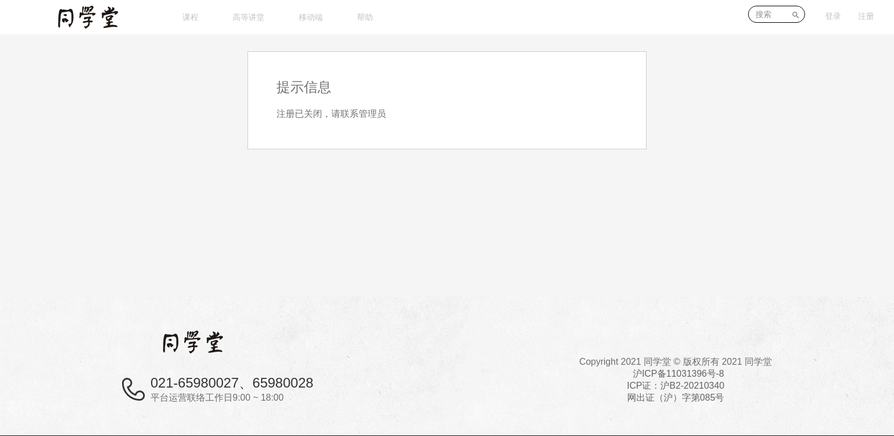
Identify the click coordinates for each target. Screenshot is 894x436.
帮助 (365, 17)
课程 (190, 17)
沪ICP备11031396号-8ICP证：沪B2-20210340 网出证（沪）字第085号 (676, 385)
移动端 (311, 17)
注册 (866, 16)
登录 (833, 16)
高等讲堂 (249, 17)
